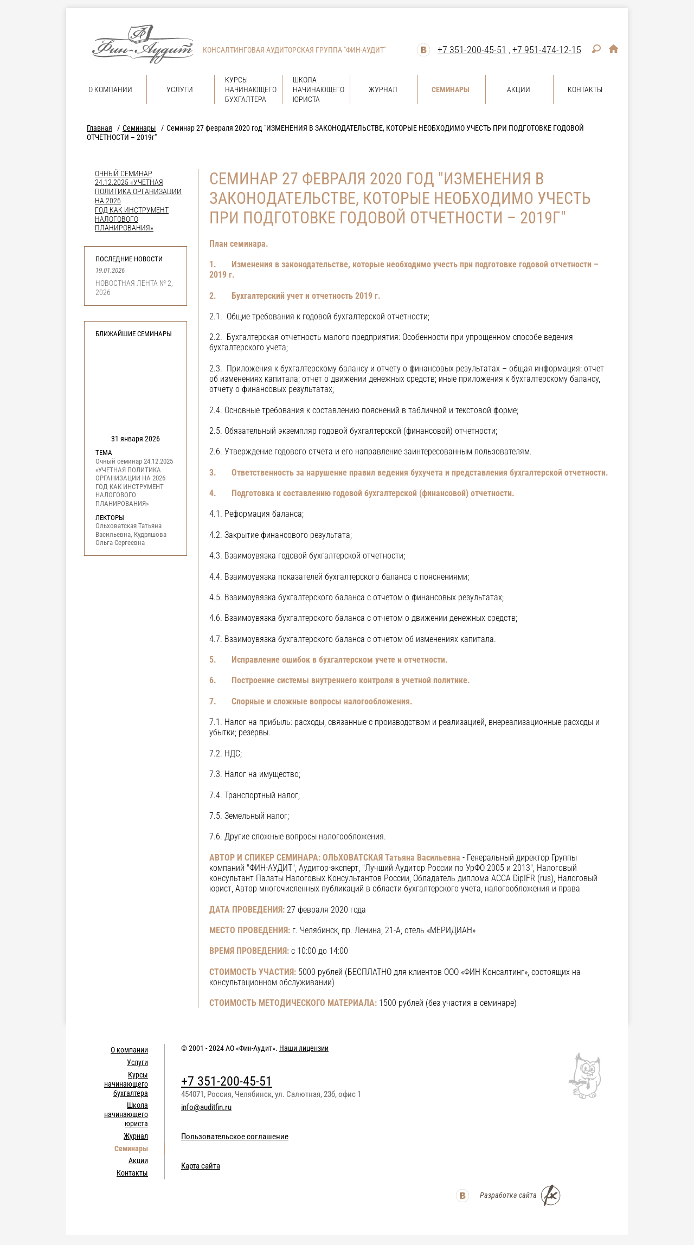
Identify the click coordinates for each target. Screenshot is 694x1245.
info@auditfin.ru (206, 1107)
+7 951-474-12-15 (546, 49)
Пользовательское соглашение (234, 1136)
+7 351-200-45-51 (472, 49)
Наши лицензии (304, 1048)
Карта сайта (200, 1166)
